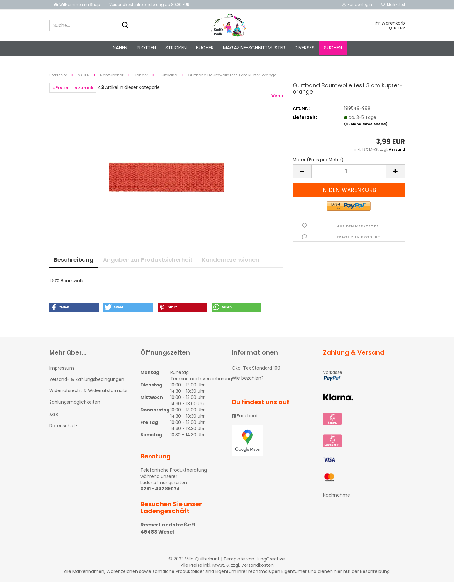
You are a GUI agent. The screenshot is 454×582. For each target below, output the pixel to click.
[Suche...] (125, 25)
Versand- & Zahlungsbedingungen (86, 379)
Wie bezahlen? (248, 378)
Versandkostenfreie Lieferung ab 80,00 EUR (149, 4)
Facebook (245, 416)
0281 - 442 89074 (160, 489)
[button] (74, 307)
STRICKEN (176, 47)
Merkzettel (393, 4)
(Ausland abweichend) (366, 123)
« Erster (60, 88)
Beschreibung (74, 260)
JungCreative (270, 559)
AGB (53, 414)
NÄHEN (120, 47)
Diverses (305, 47)
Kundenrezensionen (230, 260)
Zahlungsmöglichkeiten (74, 402)
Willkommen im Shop (77, 4)
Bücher (205, 47)
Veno (277, 96)
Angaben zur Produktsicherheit (148, 260)
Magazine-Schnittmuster (254, 47)
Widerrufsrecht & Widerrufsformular (88, 390)
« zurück (84, 88)
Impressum (61, 368)
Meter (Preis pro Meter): (318, 160)
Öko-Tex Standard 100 (256, 368)
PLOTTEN (146, 47)
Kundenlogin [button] (357, 4)
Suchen (333, 47)
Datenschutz (63, 426)
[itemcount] (348, 171)
